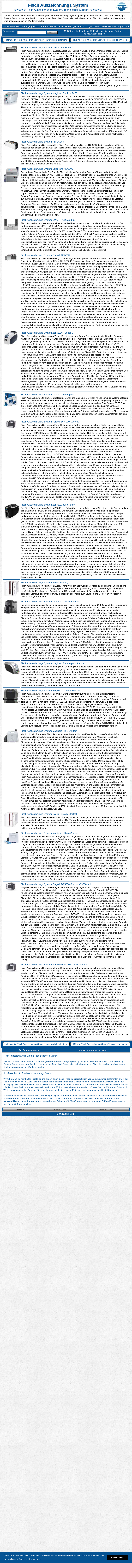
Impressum (123, 26)
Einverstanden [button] (117, 1558)
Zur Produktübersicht (29, 1050)
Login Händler (109, 26)
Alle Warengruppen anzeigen (93, 1050)
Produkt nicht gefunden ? (71, 26)
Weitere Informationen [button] (30, 1559)
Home (6, 26)
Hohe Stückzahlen (47, 26)
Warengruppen (29, 26)
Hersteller (15, 26)
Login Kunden (93, 26)
